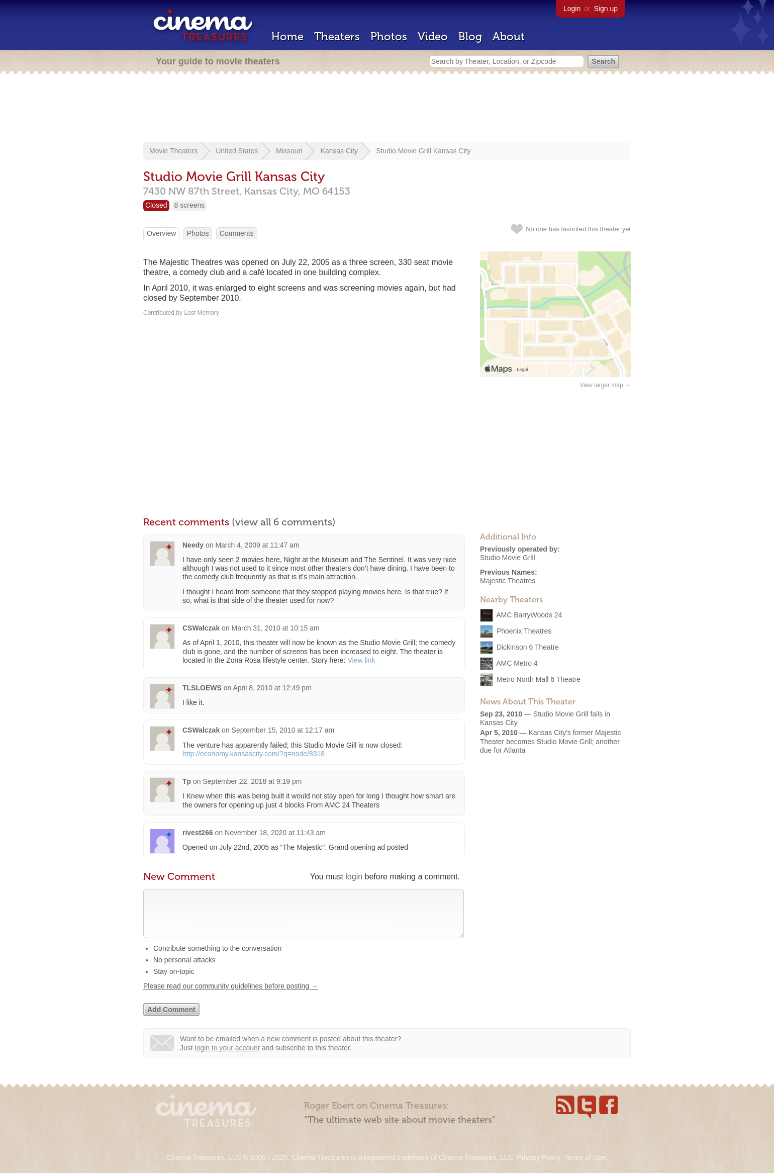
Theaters (337, 36)
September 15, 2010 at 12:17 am (283, 730)
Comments (237, 233)
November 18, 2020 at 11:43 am (275, 833)
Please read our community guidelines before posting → (230, 996)
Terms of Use (584, 1157)
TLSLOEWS (202, 688)
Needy (193, 545)
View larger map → (605, 385)
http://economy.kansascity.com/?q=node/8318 (253, 754)
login (353, 876)
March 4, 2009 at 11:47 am (257, 545)
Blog (470, 36)
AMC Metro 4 (516, 663)
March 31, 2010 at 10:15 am (276, 628)
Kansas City (339, 151)
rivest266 (197, 833)
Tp (186, 781)
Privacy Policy (538, 1157)
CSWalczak (201, 628)
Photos (388, 36)
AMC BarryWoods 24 (529, 615)
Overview (161, 233)
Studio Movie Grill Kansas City (423, 151)
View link (361, 660)
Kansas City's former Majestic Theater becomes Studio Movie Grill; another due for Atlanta (550, 741)
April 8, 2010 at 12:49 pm (272, 688)
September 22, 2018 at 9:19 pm (252, 781)
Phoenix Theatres (524, 631)
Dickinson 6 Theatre (528, 647)
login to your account (227, 1058)
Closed (156, 205)
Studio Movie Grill (507, 558)
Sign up (606, 9)
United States (237, 151)
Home (287, 36)
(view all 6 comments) (284, 522)
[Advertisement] (387, 109)
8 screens (189, 205)
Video (433, 36)
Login (571, 9)
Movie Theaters (173, 151)
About (509, 36)
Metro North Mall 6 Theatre (538, 679)
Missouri (289, 151)
